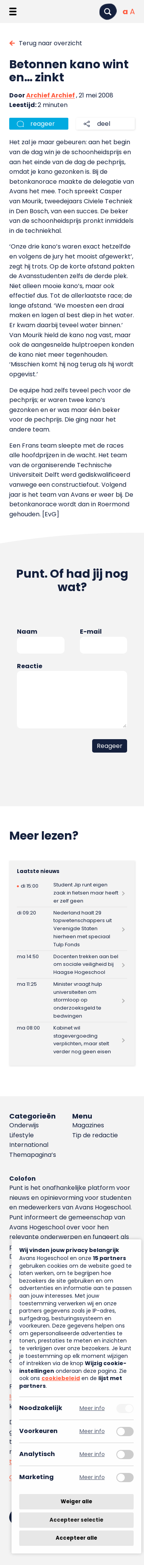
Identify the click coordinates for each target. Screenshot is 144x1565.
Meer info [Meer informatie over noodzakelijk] (92, 1408)
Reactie (29, 666)
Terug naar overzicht (50, 43)
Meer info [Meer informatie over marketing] (92, 1477)
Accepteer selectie (76, 1520)
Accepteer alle (76, 1538)
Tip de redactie (95, 1135)
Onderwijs (24, 1125)
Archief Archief (50, 95)
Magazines (88, 1125)
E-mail (91, 631)
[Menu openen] (13, 11)
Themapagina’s (32, 1154)
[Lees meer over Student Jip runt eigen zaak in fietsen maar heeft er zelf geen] (72, 893)
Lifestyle (21, 1135)
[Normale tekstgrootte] (125, 11)
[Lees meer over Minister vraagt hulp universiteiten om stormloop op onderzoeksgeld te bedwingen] (72, 1000)
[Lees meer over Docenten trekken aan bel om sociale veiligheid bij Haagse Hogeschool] (72, 964)
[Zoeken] (108, 11)
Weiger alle (76, 1501)
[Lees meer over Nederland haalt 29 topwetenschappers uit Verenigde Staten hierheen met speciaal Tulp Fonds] (72, 929)
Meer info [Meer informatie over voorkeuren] (92, 1431)
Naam (27, 631)
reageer (42, 123)
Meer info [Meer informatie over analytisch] (92, 1454)
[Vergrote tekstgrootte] (132, 11)
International (28, 1144)
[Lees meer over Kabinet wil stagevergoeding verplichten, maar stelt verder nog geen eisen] (72, 1040)
